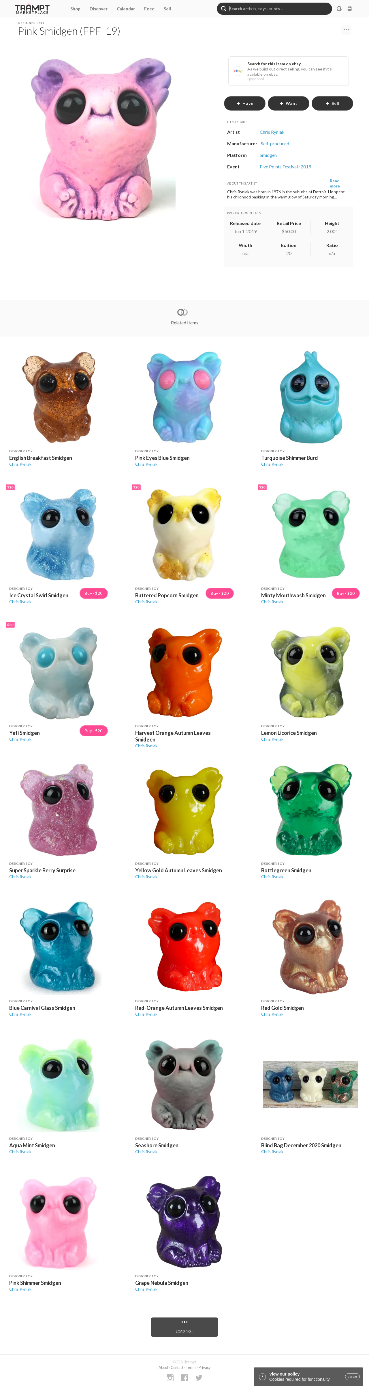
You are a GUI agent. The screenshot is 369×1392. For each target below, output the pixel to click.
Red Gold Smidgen (282, 1008)
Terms (191, 1367)
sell (332, 103)
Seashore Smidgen (156, 1145)
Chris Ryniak (20, 464)
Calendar (126, 8)
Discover (99, 8)
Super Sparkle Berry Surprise (42, 870)
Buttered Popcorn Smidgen (167, 595)
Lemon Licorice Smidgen (289, 733)
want (289, 103)
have (244, 103)
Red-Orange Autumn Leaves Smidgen (179, 1008)
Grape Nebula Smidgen (161, 1283)
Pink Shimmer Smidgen (35, 1283)
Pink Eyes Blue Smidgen (162, 458)
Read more (335, 183)
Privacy (205, 1367)
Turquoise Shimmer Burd (289, 458)
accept (352, 1376)
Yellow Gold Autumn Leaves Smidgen (178, 870)
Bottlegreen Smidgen (286, 870)
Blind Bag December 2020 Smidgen (301, 1145)
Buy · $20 (93, 593)
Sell (167, 8)
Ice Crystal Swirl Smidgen (38, 595)
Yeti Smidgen (24, 733)
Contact (177, 1367)
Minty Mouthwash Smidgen (293, 595)
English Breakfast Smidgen (40, 458)
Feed (149, 8)
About (163, 1367)
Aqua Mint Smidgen (32, 1145)
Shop (75, 8)
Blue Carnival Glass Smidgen (42, 1008)
